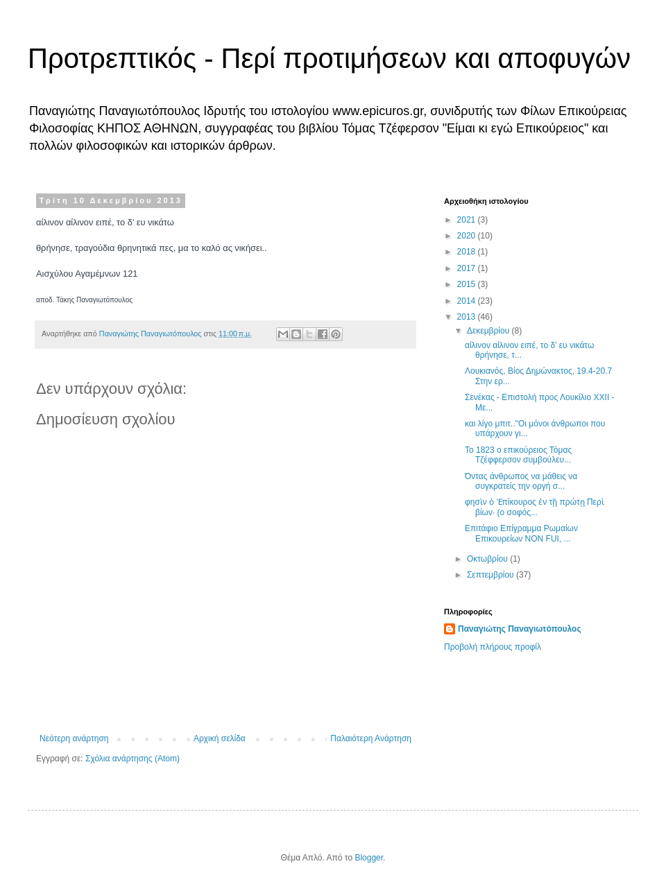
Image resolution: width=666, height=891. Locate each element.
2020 (467, 236)
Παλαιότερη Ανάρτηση (370, 738)
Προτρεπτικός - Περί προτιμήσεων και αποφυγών (329, 58)
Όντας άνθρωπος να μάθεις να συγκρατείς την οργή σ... (521, 481)
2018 (467, 252)
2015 (467, 284)
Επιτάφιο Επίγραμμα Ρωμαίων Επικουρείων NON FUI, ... (521, 533)
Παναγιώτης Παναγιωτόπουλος (519, 629)
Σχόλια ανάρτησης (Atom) (132, 758)
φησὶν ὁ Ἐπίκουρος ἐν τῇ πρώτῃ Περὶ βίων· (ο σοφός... (534, 507)
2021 (467, 220)
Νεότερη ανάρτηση (74, 738)
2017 (467, 268)
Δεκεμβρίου (489, 331)
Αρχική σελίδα (220, 738)
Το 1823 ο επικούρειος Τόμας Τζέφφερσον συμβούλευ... (518, 455)
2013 (467, 317)
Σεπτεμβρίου (491, 575)
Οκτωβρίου (488, 559)
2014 (467, 301)
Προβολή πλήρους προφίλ (492, 647)
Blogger (369, 858)
